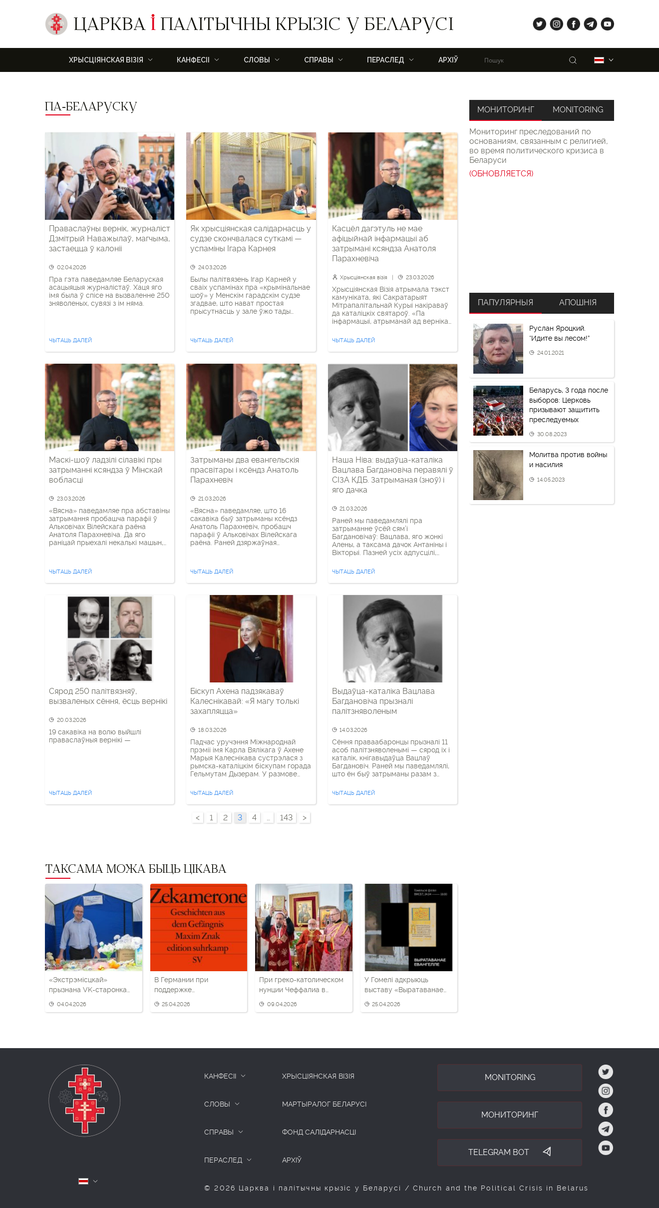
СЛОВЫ (217, 1104)
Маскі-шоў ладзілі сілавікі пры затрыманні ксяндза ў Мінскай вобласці (106, 470)
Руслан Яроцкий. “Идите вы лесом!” (559, 333)
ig (553, 21)
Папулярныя (505, 302)
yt (604, 21)
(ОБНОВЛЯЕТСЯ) (501, 173)
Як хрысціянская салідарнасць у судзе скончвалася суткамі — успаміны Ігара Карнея (250, 238)
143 (286, 817)
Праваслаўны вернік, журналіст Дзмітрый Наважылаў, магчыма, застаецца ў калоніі (109, 238)
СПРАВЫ (219, 1132)
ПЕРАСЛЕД (385, 60)
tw (537, 21)
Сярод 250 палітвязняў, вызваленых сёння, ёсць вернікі (108, 696)
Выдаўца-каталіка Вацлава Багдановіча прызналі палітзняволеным (383, 701)
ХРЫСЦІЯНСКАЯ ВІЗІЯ (106, 60)
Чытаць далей (70, 340)
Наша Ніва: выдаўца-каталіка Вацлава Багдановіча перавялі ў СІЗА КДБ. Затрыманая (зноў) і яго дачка (392, 475)
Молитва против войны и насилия (568, 460)
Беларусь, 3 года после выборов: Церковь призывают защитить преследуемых (568, 405)
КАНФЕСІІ (220, 1076)
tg (587, 21)
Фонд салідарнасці (319, 1132)
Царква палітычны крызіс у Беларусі (263, 26)
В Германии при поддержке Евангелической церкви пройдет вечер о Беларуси (194, 985)
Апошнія (578, 302)
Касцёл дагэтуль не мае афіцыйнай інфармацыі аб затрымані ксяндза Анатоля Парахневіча (384, 243)
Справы (318, 60)
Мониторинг (505, 109)
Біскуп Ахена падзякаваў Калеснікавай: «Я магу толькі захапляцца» (244, 701)
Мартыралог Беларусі (324, 1104)
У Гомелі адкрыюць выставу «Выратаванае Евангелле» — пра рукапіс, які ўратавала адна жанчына (403, 985)
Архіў (448, 60)
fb (570, 21)
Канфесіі (193, 60)
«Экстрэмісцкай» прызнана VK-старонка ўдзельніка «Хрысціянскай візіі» (92, 985)
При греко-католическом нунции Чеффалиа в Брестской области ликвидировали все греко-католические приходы (301, 985)
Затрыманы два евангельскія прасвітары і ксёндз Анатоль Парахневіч (244, 470)
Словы (257, 60)
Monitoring (578, 109)
